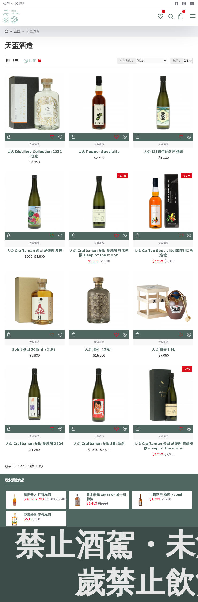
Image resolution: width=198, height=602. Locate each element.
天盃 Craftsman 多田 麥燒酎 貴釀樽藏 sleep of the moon (163, 445)
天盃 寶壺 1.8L (163, 349)
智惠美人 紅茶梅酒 (37, 495)
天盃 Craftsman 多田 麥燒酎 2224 (34, 443)
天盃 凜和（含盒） (99, 349)
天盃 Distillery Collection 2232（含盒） (34, 153)
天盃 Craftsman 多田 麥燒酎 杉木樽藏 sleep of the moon (99, 252)
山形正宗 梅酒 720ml (165, 495)
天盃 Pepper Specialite (99, 151)
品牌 (17, 31)
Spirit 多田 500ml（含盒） (34, 349)
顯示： (177, 61)
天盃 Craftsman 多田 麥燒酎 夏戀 (34, 250)
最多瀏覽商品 (14, 480)
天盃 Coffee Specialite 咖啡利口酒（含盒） (163, 252)
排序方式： (127, 61)
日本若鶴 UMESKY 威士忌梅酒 (106, 497)
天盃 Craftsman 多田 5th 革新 (99, 443)
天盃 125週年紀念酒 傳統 (163, 151)
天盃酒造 (34, 144)
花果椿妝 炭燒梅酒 (37, 515)
